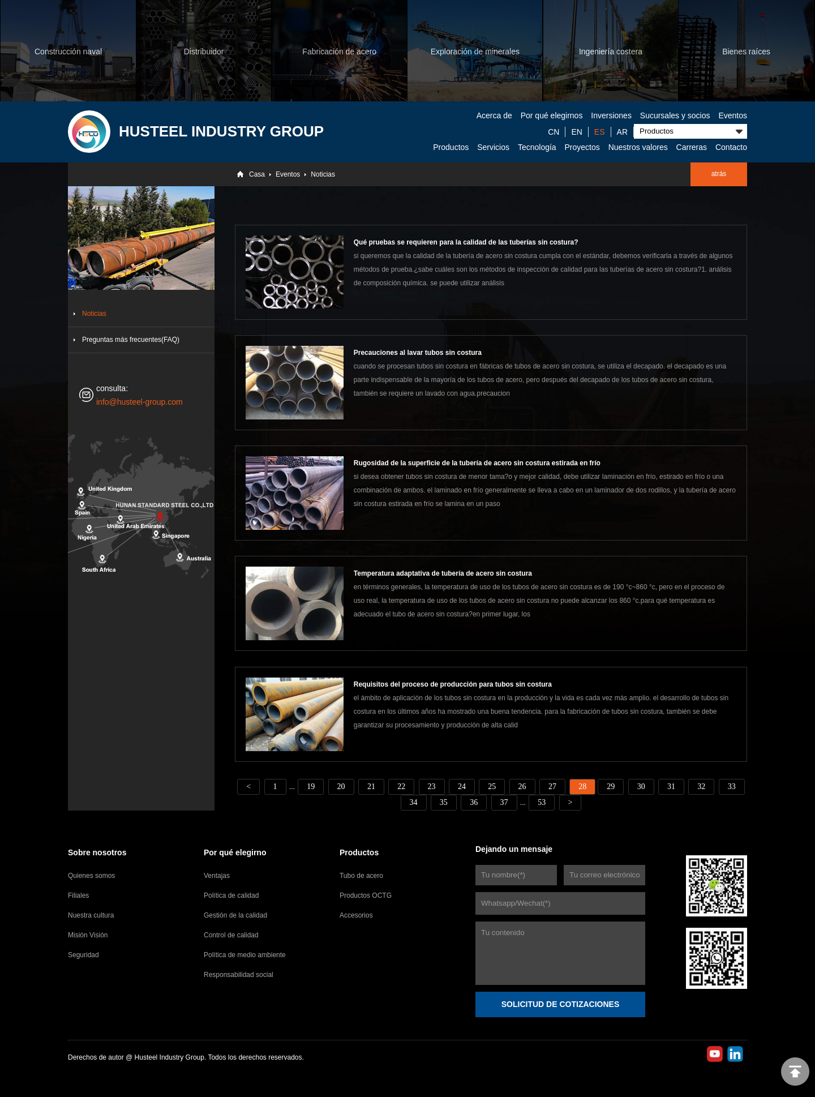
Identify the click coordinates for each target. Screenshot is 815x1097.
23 (432, 786)
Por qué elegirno (235, 852)
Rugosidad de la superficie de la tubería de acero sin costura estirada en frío (477, 463)
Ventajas (217, 876)
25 (492, 786)
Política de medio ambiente (245, 955)
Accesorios (356, 915)
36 (474, 802)
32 (701, 786)
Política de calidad (231, 895)
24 (462, 786)
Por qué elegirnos (552, 115)
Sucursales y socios (675, 115)
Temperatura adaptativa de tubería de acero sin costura (443, 573)
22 (401, 786)
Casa (257, 174)
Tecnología (537, 147)
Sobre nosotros (97, 852)
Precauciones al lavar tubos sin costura (418, 353)
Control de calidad (231, 935)
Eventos (732, 115)
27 (552, 786)
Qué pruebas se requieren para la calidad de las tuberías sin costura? (466, 242)
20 (341, 786)
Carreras (691, 147)
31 (671, 786)
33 (732, 786)
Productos (451, 147)
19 (311, 786)
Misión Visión (88, 935)
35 (444, 802)
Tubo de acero (361, 876)
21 (371, 786)
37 (504, 802)
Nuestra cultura (91, 915)
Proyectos (582, 147)
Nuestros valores (638, 147)
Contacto (731, 147)
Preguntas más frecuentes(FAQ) (130, 340)
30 (641, 786)
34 (414, 802)
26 (522, 786)
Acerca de (494, 115)
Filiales (78, 895)
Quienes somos (91, 876)
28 (582, 786)
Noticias (323, 174)
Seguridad (83, 955)
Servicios (493, 147)
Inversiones (611, 115)
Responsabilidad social (238, 975)
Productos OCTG (366, 895)
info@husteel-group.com (139, 401)
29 (611, 786)
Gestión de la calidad (235, 915)
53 (542, 802)
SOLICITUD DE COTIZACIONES (560, 1004)
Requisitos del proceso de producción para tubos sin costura (453, 684)
